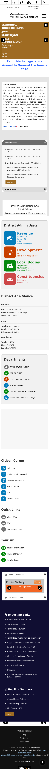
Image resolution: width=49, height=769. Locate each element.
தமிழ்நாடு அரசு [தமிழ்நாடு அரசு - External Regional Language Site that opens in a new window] (13, 7)
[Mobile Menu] (44, 16)
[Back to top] (42, 762)
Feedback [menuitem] (24, 716)
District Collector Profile (16, 188)
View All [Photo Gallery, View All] (37, 557)
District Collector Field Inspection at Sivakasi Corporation (22, 150)
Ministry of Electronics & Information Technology (18, 730)
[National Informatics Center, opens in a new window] (24, 754)
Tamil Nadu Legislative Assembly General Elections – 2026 (24, 40)
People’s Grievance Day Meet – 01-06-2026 (23, 125)
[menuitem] (5, 2)
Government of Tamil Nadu (36, 7)
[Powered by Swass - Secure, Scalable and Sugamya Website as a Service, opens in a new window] (24, 744)
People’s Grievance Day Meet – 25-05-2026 (23, 132)
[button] (3, 27)
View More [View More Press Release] (11, 157)
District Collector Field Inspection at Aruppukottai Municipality (22, 143)
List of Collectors (37, 188)
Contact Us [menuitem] (24, 713)
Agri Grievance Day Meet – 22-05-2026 (24, 138)
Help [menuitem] (24, 709)
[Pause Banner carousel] (46, 25)
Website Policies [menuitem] (25, 705)
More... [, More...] (10, 689)
